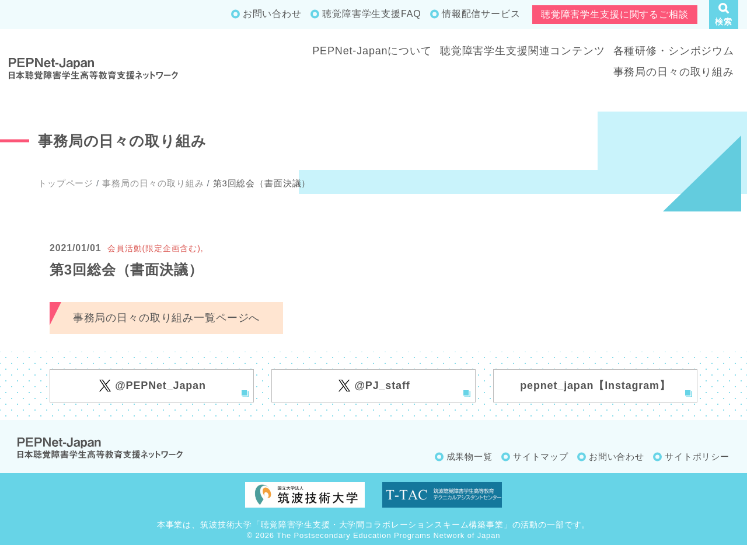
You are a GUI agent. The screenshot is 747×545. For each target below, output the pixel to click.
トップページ (65, 183)
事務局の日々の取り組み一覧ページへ (166, 318)
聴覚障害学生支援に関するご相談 (615, 14)
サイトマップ (540, 456)
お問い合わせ (272, 14)
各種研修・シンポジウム (673, 51)
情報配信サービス (481, 14)
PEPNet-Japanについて (372, 51)
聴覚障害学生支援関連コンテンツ (522, 51)
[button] (723, 14)
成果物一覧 (469, 456)
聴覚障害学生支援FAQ (371, 14)
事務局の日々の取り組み (673, 72)
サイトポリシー (697, 456)
